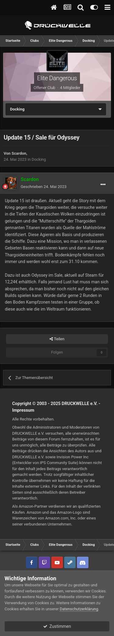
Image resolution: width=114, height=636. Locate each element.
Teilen (57, 339)
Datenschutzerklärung (79, 609)
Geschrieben (44, 186)
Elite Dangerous (57, 78)
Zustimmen (57, 626)
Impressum (23, 410)
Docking (39, 159)
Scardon (19, 153)
